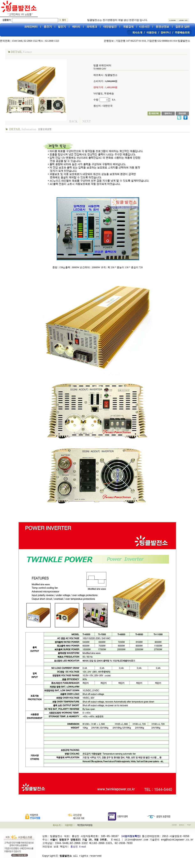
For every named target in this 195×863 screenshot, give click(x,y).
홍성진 (74, 846)
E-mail (82, 846)
